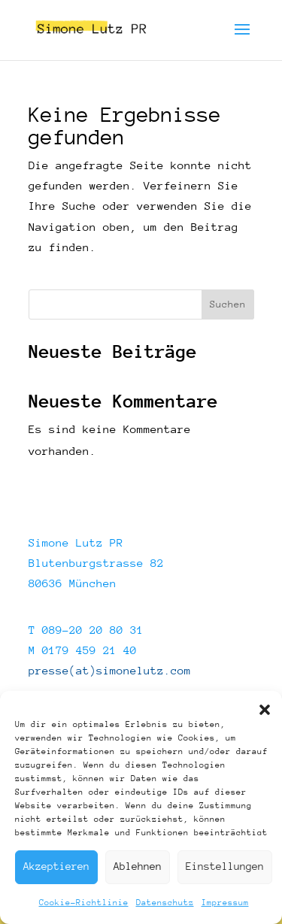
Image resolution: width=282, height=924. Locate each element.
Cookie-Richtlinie (84, 902)
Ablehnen (138, 866)
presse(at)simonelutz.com (110, 671)
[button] (264, 709)
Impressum (225, 902)
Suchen (228, 304)
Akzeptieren (56, 866)
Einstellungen (225, 866)
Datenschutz (165, 902)
